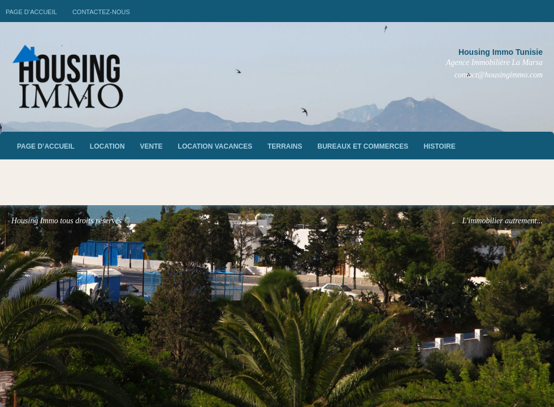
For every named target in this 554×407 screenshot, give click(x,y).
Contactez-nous (101, 11)
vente (151, 146)
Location (107, 146)
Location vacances (215, 146)
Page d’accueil (31, 11)
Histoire (439, 146)
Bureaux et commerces (363, 146)
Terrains (284, 146)
